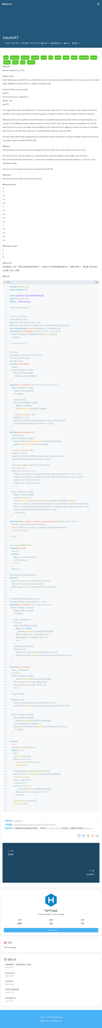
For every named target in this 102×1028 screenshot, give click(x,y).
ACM (45, 43)
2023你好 (9, 981)
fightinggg (18, 821)
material (31, 62)
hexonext (14, 57)
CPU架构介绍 (10, 998)
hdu (68, 43)
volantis (35, 57)
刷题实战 (57, 43)
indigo (65, 57)
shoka (58, 57)
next (6, 57)
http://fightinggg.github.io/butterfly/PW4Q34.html (34, 824)
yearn (43, 57)
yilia (50, 57)
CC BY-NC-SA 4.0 (53, 828)
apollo (74, 57)
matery (7, 62)
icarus (15, 62)
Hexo (46, 1021)
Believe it (87, 828)
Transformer (10, 973)
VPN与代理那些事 (12, 989)
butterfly (25, 57)
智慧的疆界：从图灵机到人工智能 (18, 964)
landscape (84, 57)
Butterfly (58, 1021)
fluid (23, 62)
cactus (93, 57)
